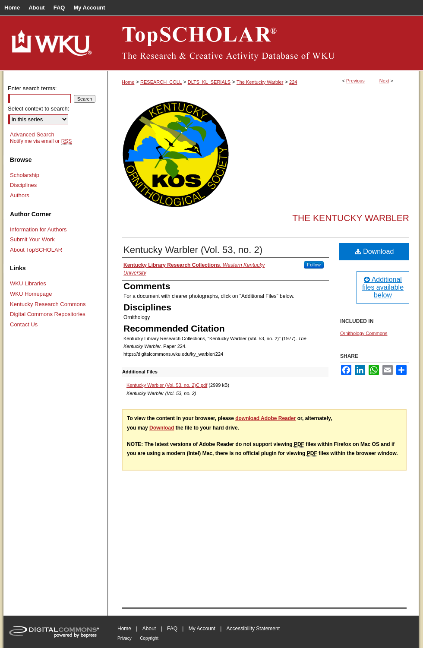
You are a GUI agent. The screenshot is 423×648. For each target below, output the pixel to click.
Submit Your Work (32, 239)
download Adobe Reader (265, 418)
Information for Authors (38, 229)
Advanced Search (32, 134)
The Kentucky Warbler (260, 82)
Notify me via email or (41, 141)
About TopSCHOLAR (36, 250)
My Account (202, 629)
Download (374, 251)
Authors (19, 195)
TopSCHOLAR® (263, 43)
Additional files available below (383, 287)
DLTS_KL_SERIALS (209, 82)
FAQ (172, 629)
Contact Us (24, 324)
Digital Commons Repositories (47, 314)
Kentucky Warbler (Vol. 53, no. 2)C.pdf (166, 385)
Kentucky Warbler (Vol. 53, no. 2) (192, 249)
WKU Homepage (31, 294)
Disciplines (23, 185)
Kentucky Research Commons (48, 304)
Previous (355, 80)
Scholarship (24, 175)
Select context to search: (38, 108)
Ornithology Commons (363, 333)
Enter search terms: (32, 88)
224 (293, 82)
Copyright (149, 638)
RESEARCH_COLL (161, 82)
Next (384, 80)
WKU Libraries (28, 283)
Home (128, 82)
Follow (314, 264)
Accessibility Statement (253, 629)
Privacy (124, 638)
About (149, 629)
